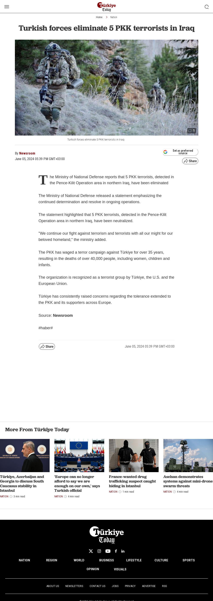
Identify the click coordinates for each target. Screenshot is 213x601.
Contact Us (97, 586)
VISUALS (120, 569)
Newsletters (74, 586)
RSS (164, 586)
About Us (52, 586)
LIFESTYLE (134, 560)
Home (99, 17)
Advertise (149, 586)
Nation (113, 17)
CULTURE (161, 560)
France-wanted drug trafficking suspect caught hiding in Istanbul (132, 481)
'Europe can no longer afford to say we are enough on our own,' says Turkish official (77, 483)
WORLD (79, 560)
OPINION (93, 569)
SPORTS (189, 560)
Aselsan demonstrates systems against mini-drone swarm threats (188, 481)
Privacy (130, 586)
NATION (24, 560)
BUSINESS (106, 560)
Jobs (115, 586)
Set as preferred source (178, 152)
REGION (51, 560)
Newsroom (27, 153)
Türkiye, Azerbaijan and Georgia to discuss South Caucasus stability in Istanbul (22, 483)
